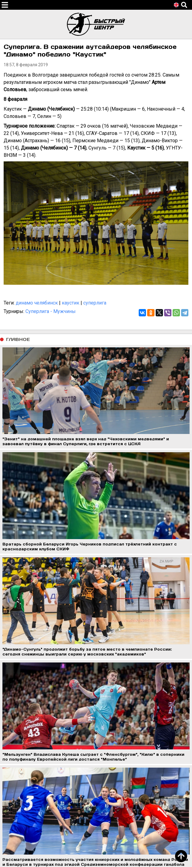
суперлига (94, 303)
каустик (70, 303)
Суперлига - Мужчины (50, 311)
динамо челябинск (37, 303)
